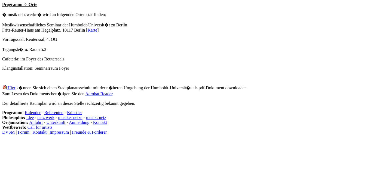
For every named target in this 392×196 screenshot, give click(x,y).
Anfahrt (36, 122)
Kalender (33, 112)
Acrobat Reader (98, 93)
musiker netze (70, 117)
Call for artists (40, 127)
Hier (8, 87)
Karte (92, 30)
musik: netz (96, 117)
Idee (30, 117)
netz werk (45, 117)
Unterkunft (55, 122)
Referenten (53, 112)
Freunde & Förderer (89, 132)
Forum (23, 132)
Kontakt (100, 122)
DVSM (8, 132)
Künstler (74, 112)
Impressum (59, 132)
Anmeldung (79, 122)
